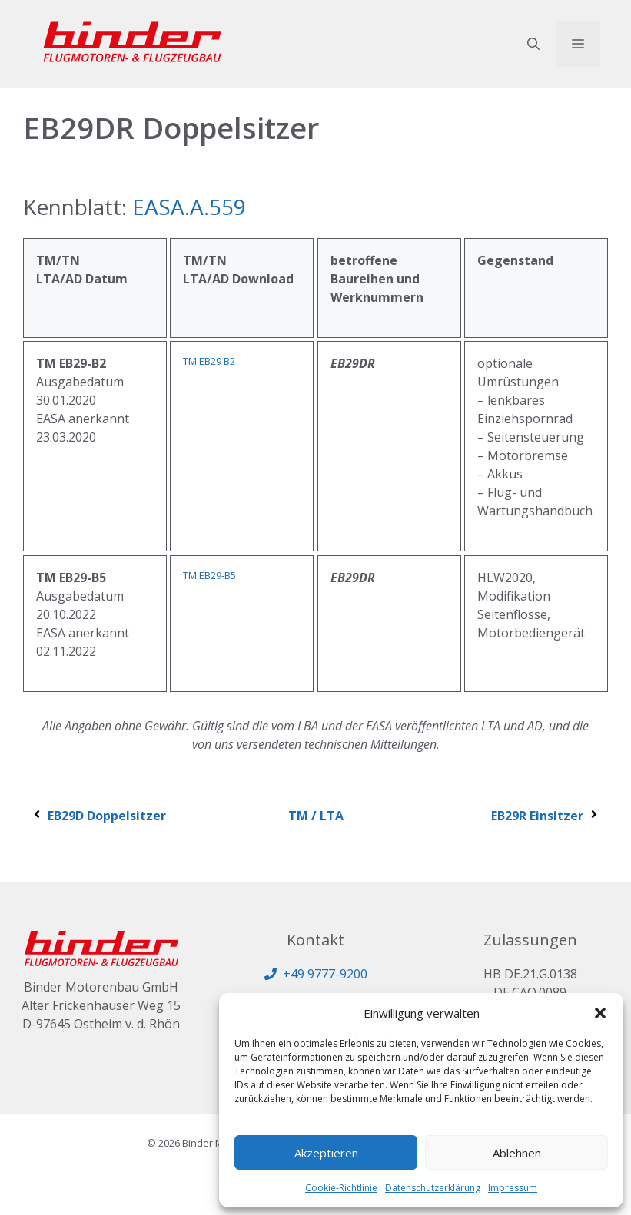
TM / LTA (316, 815)
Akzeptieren (326, 1152)
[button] (600, 1013)
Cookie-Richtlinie (341, 1187)
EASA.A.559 (189, 206)
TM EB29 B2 (209, 361)
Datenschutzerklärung (432, 1187)
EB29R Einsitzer (545, 815)
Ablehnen (517, 1152)
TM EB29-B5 (209, 575)
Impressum (512, 1187)
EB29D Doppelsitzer (98, 815)
